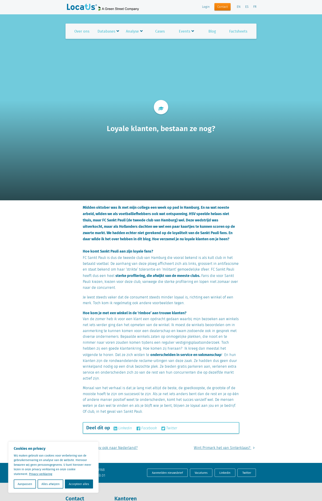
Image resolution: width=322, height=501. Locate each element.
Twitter (169, 428)
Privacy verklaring (40, 474)
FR (254, 7)
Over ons (81, 31)
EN (238, 7)
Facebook (147, 428)
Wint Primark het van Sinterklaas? (225, 448)
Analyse (132, 31)
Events (184, 31)
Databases (106, 31)
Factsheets (238, 31)
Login (206, 7)
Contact (222, 7)
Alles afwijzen (50, 484)
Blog (212, 31)
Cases (160, 31)
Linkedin (123, 428)
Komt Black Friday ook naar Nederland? (102, 448)
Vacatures (201, 473)
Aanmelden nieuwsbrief (167, 473)
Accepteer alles (79, 484)
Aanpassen (25, 484)
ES (246, 7)
